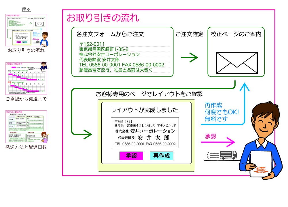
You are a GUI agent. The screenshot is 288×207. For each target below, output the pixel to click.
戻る (26, 9)
